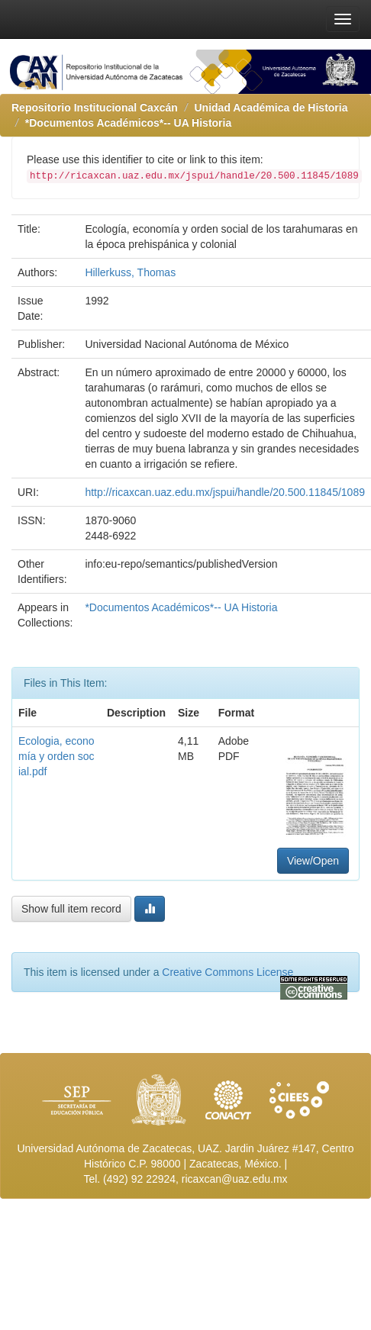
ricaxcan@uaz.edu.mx (235, 1179)
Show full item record (71, 909)
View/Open (313, 861)
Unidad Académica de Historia (271, 107)
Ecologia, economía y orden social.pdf (56, 756)
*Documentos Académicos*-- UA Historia (128, 123)
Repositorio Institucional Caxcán (94, 107)
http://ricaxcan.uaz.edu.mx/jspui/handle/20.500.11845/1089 (225, 492)
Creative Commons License (227, 972)
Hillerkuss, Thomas (130, 272)
